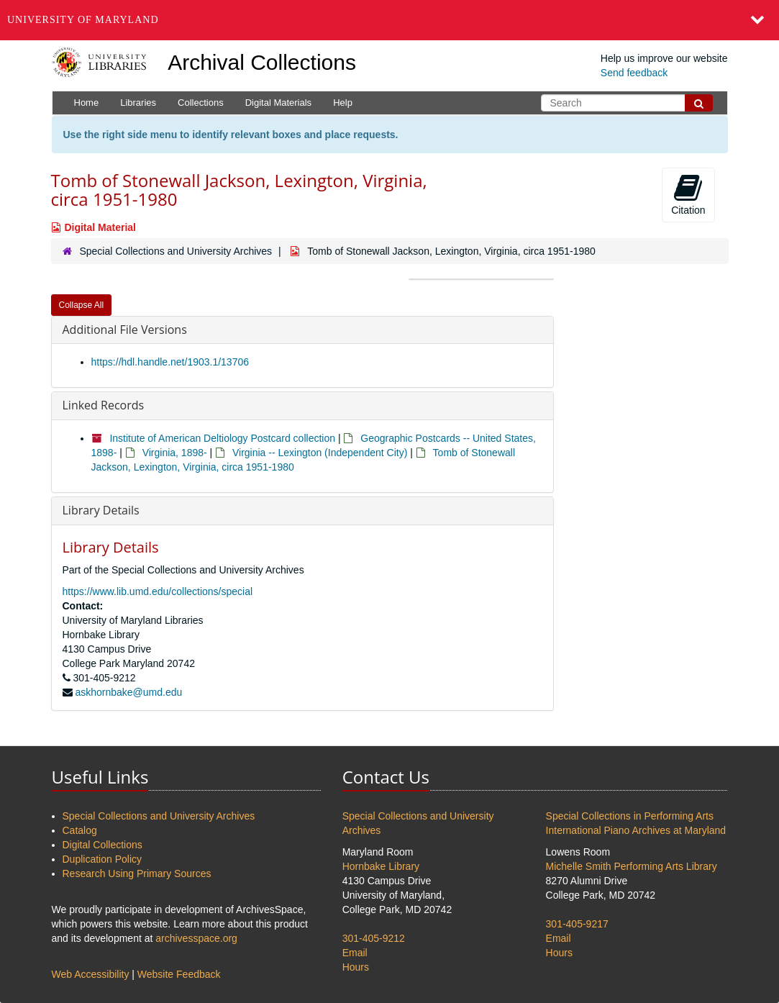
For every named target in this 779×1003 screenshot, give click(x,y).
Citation (688, 194)
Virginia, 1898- (174, 452)
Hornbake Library (380, 866)
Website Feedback (179, 974)
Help (342, 102)
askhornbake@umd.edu (128, 692)
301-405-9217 (577, 924)
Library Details (101, 510)
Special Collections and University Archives (175, 251)
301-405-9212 (373, 938)
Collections (201, 102)
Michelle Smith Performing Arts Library (631, 866)
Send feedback (634, 72)
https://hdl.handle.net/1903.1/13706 (170, 362)
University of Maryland (83, 19)
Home (86, 102)
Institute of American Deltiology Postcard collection (222, 438)
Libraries (138, 102)
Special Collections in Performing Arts (630, 816)
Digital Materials (278, 102)
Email (355, 952)
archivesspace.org (196, 938)
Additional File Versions (125, 329)
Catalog (80, 830)
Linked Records (104, 405)
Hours (355, 967)
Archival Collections (262, 62)
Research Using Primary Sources (137, 873)
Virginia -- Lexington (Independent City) (319, 452)
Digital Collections (102, 844)
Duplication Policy (102, 859)
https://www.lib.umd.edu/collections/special (158, 591)
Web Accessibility (90, 974)
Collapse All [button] (81, 305)
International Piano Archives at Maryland (636, 830)
